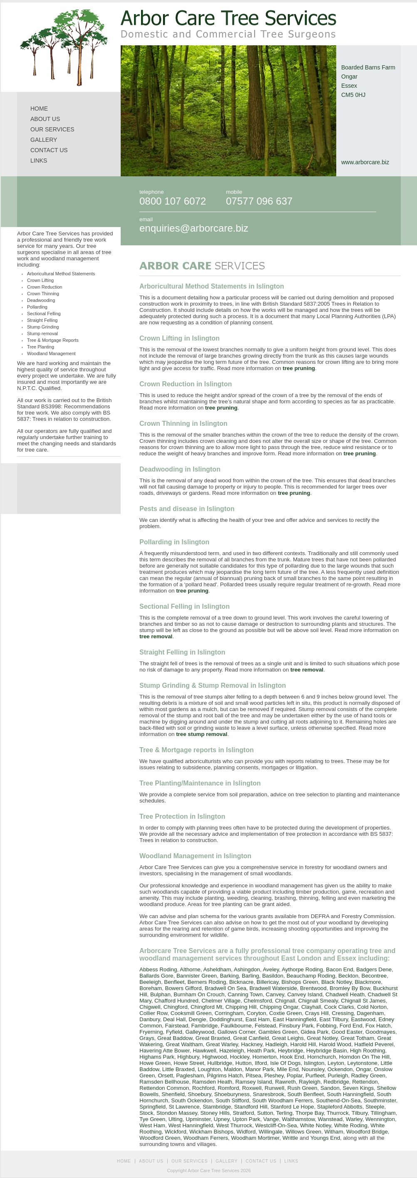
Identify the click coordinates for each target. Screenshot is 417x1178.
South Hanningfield (350, 1094)
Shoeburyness (232, 1094)
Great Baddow (174, 1038)
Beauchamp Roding (310, 976)
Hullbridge (219, 1063)
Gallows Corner (236, 1032)
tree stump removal (201, 734)
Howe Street (189, 1063)
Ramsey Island (253, 1082)
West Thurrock (234, 1125)
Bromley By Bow (350, 988)
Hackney (251, 1044)
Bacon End (339, 969)
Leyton (336, 1063)
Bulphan (160, 994)
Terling (284, 1113)
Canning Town (245, 994)
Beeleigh (150, 982)
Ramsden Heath (212, 1082)
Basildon (272, 976)
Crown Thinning (43, 293)
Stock (146, 1113)
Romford (228, 1088)
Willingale (271, 1132)
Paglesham (190, 1075)
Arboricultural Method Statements (61, 273)
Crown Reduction (44, 286)
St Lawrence (184, 1107)
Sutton (265, 1113)
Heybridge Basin (326, 1050)
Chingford (176, 1007)
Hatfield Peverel (373, 1044)
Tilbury (360, 1113)
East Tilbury (333, 1019)
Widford (246, 1132)
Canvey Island (304, 994)
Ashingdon (247, 969)
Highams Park (156, 1057)
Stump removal (42, 333)
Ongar (363, 1069)
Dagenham (370, 1013)
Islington (314, 1063)
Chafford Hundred (176, 1001)
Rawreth (285, 1082)
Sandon (330, 1088)
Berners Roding (207, 982)
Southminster (380, 1100)
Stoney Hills (214, 1113)
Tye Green (152, 1119)
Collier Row (153, 1013)
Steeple (374, 1107)
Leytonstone (362, 1063)
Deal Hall (174, 1019)
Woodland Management (51, 353)
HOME (39, 108)
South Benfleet (305, 1094)
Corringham (229, 1013)
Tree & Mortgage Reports (53, 340)
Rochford (203, 1088)
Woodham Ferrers (206, 1138)
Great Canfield (251, 1038)
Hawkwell (204, 1050)
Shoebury (199, 1094)
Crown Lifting (40, 280)
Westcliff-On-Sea (276, 1125)
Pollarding (37, 306)
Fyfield (174, 1032)
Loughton (209, 1069)
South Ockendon (191, 1100)
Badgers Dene (374, 969)
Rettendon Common (164, 1088)
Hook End (292, 1057)
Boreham (150, 988)
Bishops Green (299, 982)
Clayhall (311, 1007)
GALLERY (43, 139)
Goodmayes (380, 1032)
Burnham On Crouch (199, 994)
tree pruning (299, 368)
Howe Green (155, 1063)
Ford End (351, 1025)
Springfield (152, 1107)
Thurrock (338, 1113)
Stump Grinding (43, 326)
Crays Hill (317, 1013)
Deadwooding (41, 300)
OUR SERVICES (52, 129)
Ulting (176, 1119)
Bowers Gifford (183, 988)
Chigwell (149, 1007)
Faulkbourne (236, 1025)
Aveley (271, 969)
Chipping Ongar (279, 1007)
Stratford (243, 1113)
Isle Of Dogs (285, 1063)
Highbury (188, 1057)
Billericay (267, 982)
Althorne (190, 969)
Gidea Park (314, 1032)
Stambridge (217, 1107)
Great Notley (322, 1038)
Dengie (197, 1019)
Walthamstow (298, 1119)
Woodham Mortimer (255, 1138)
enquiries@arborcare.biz (193, 228)
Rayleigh (309, 1082)
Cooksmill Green (191, 1013)
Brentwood (313, 988)
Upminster (198, 1119)
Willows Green (303, 1132)
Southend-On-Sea (338, 1100)
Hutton (243, 1063)
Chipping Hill (241, 1007)
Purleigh (338, 1075)
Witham (333, 1132)
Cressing (343, 1013)
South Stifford (232, 1100)
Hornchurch (321, 1057)
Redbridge (336, 1082)
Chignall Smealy (318, 1001)
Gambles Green (278, 1032)
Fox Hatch (378, 1025)
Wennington (380, 1119)
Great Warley (222, 1044)
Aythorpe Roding (302, 969)
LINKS (38, 160)
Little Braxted (178, 1069)
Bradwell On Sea (225, 988)
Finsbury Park (296, 1025)
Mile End (287, 1069)
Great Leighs (288, 1038)
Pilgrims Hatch (225, 1075)
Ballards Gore (156, 976)
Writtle (290, 1138)
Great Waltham (184, 1044)
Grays (146, 1038)
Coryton (256, 1013)
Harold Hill (303, 1044)
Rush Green (303, 1088)
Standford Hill (250, 1107)
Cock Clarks (339, 1007)
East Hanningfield (294, 1019)
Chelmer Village (221, 1001)
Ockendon (340, 1069)
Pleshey (273, 1075)
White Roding (350, 1125)
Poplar (295, 1075)
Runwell (274, 1088)
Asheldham (217, 969)
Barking (229, 976)
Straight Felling (42, 320)
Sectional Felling (44, 313)
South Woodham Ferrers (282, 1100)
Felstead (265, 1025)
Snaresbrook (268, 1094)
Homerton (264, 1057)
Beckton (348, 976)
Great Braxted (213, 1038)
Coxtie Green (285, 1013)
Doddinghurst (225, 1019)
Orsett (165, 1075)
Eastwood (363, 1019)
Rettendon (365, 1082)
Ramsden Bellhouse (164, 1082)
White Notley (315, 1125)
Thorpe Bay (309, 1113)
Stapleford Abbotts (339, 1107)
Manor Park (259, 1069)
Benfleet (174, 982)
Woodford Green (159, 1138)
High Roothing (367, 1050)
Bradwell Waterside (273, 988)
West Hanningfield (190, 1125)
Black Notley (336, 982)
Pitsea (253, 1075)
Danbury (149, 1019)
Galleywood (199, 1032)
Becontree (374, 976)
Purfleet (315, 1075)
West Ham (152, 1125)
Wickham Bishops (211, 1132)
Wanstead (330, 1119)
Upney (222, 1119)
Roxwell (252, 1088)
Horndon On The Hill (364, 1057)
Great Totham (358, 1038)
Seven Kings (358, 1088)
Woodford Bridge (367, 1132)
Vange (271, 1119)
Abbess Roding (158, 969)
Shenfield (173, 1094)
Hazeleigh (231, 1050)
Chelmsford (257, 1001)
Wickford (175, 1132)
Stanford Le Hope (292, 1107)
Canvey (275, 994)
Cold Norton (372, 1007)
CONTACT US (49, 150)
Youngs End (325, 1138)
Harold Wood (335, 1044)
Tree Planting (40, 346)
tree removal (155, 636)
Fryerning (151, 1032)
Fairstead (176, 1025)
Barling (250, 976)
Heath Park (261, 1050)
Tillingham (382, 1113)
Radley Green (368, 1075)
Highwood (214, 1057)
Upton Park (246, 1119)
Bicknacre (241, 982)
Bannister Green (196, 976)
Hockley (239, 1057)
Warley (354, 1119)
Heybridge (290, 1050)
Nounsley (313, 1069)
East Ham (258, 1019)
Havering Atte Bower (164, 1050)
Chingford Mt (206, 1007)
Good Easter (347, 1032)
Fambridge (204, 1025)
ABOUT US (45, 119)
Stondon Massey (176, 1113)
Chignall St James (363, 1001)
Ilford (261, 1063)
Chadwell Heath (345, 994)
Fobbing (326, 1025)
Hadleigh (276, 1044)
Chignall (285, 1001)
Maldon (233, 1069)
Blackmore (368, 982)
